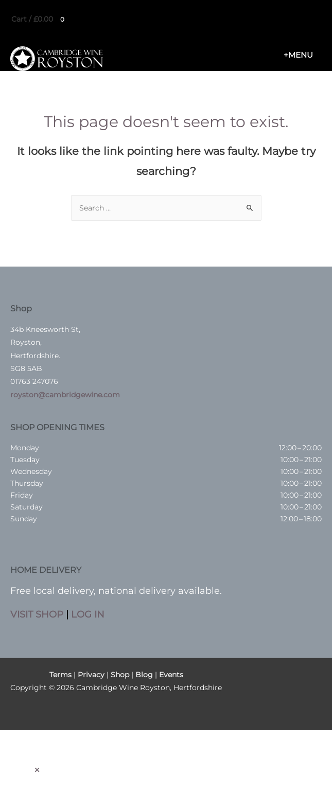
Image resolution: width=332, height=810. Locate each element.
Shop (120, 675)
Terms (60, 675)
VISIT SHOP (36, 614)
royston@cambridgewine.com (65, 395)
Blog (144, 675)
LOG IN (87, 614)
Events (171, 675)
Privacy (91, 675)
